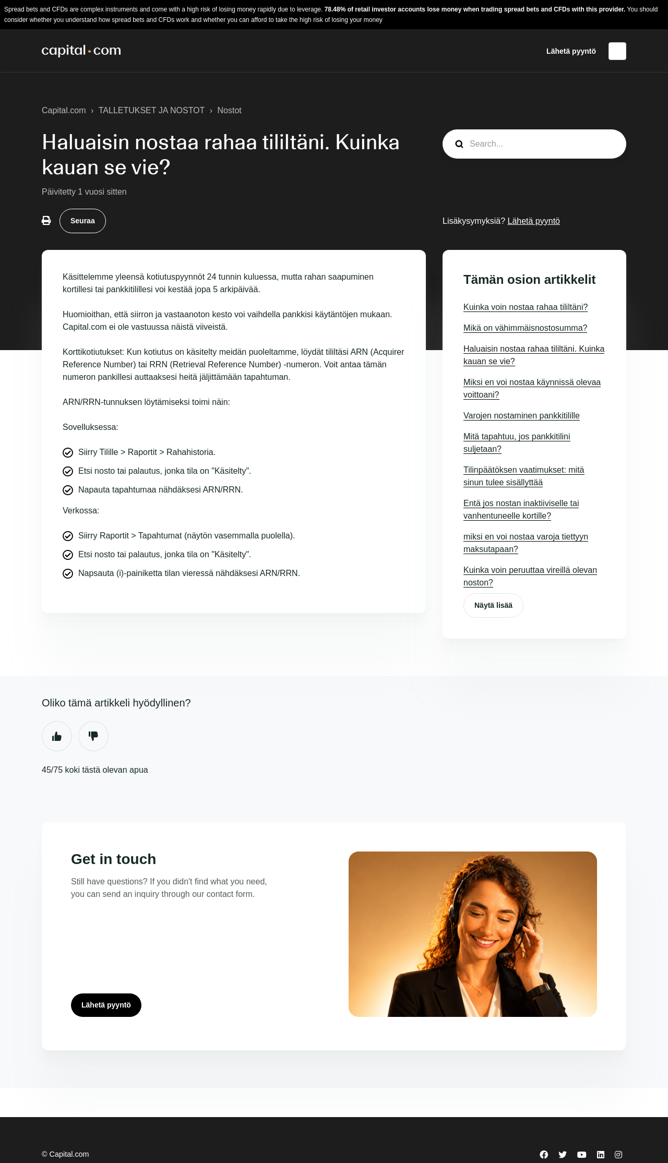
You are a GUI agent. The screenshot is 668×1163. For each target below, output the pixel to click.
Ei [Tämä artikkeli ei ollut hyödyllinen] (93, 736)
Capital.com (64, 110)
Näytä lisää (493, 605)
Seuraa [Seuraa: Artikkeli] (82, 221)
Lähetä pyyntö (571, 51)
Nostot (230, 110)
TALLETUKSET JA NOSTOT (152, 110)
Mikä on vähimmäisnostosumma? (525, 327)
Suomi (617, 51)
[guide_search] (534, 144)
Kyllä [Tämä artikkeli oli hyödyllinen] (57, 736)
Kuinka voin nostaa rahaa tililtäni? (525, 307)
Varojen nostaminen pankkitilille (521, 415)
